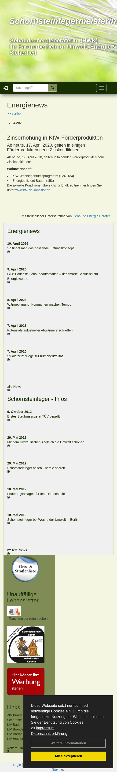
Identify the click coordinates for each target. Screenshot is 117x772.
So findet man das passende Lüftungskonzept (40, 248)
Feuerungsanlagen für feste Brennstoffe (36, 494)
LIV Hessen (15, 739)
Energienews (23, 231)
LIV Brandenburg (19, 729)
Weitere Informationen (68, 743)
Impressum (45, 728)
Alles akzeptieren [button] (68, 756)
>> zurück (14, 113)
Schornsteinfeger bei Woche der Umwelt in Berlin (43, 519)
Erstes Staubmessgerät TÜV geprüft (33, 416)
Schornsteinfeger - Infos (37, 399)
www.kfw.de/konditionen (32, 190)
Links (13, 707)
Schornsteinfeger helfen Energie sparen (36, 468)
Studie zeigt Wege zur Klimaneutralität (35, 356)
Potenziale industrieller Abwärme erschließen (40, 330)
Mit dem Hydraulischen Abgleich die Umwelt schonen (45, 442)
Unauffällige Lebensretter (23, 597)
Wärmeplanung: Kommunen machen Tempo (39, 304)
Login (17, 765)
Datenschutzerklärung (49, 734)
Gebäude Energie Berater (91, 216)
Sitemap (58, 769)
